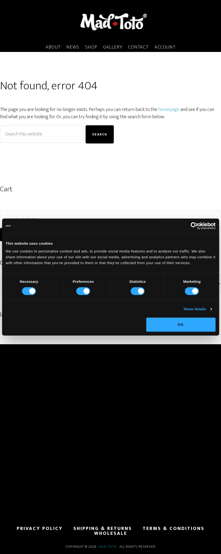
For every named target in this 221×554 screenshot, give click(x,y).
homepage (168, 109)
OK (180, 324)
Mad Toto (108, 546)
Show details (195, 309)
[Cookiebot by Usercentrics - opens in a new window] (194, 225)
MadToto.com (110, 21)
